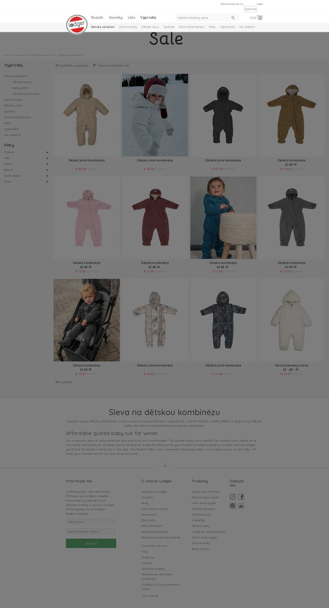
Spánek (169, 27)
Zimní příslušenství (192, 27)
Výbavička (227, 27)
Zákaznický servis (232, 3)
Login (260, 3)
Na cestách (247, 27)
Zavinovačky (128, 27)
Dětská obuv (150, 27)
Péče (212, 27)
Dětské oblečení (103, 27)
